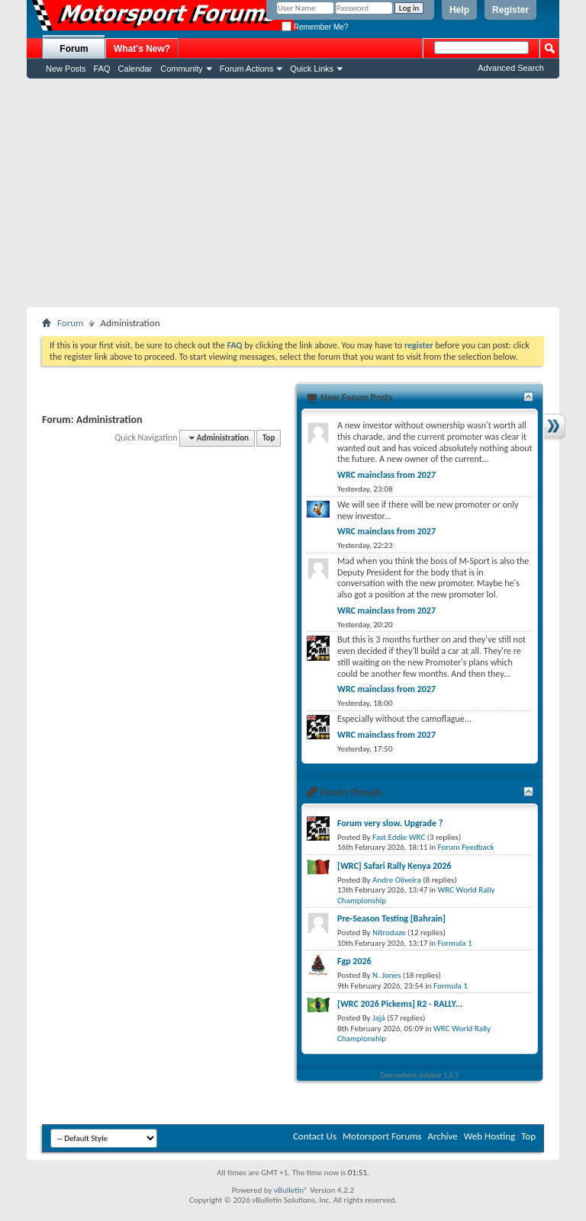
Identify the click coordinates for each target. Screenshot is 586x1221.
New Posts (66, 68)
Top (268, 438)
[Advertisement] (293, 193)
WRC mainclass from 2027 (386, 474)
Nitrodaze (388, 932)
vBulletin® (291, 1190)
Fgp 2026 (354, 961)
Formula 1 (455, 943)
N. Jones (386, 975)
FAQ (102, 68)
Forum (74, 48)
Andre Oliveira (396, 880)
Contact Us (314, 1136)
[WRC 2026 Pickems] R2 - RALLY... (399, 1003)
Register (510, 10)
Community (181, 68)
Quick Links (311, 68)
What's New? (142, 48)
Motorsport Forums (382, 1136)
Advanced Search (511, 67)
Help (459, 10)
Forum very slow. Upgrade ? (390, 823)
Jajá (378, 1018)
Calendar (135, 68)
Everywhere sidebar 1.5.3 (420, 1075)
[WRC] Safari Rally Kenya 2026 (394, 865)
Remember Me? (315, 27)
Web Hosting (489, 1136)
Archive (442, 1136)
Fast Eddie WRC (398, 837)
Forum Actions (246, 68)
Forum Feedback (466, 847)
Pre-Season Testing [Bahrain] (391, 918)
